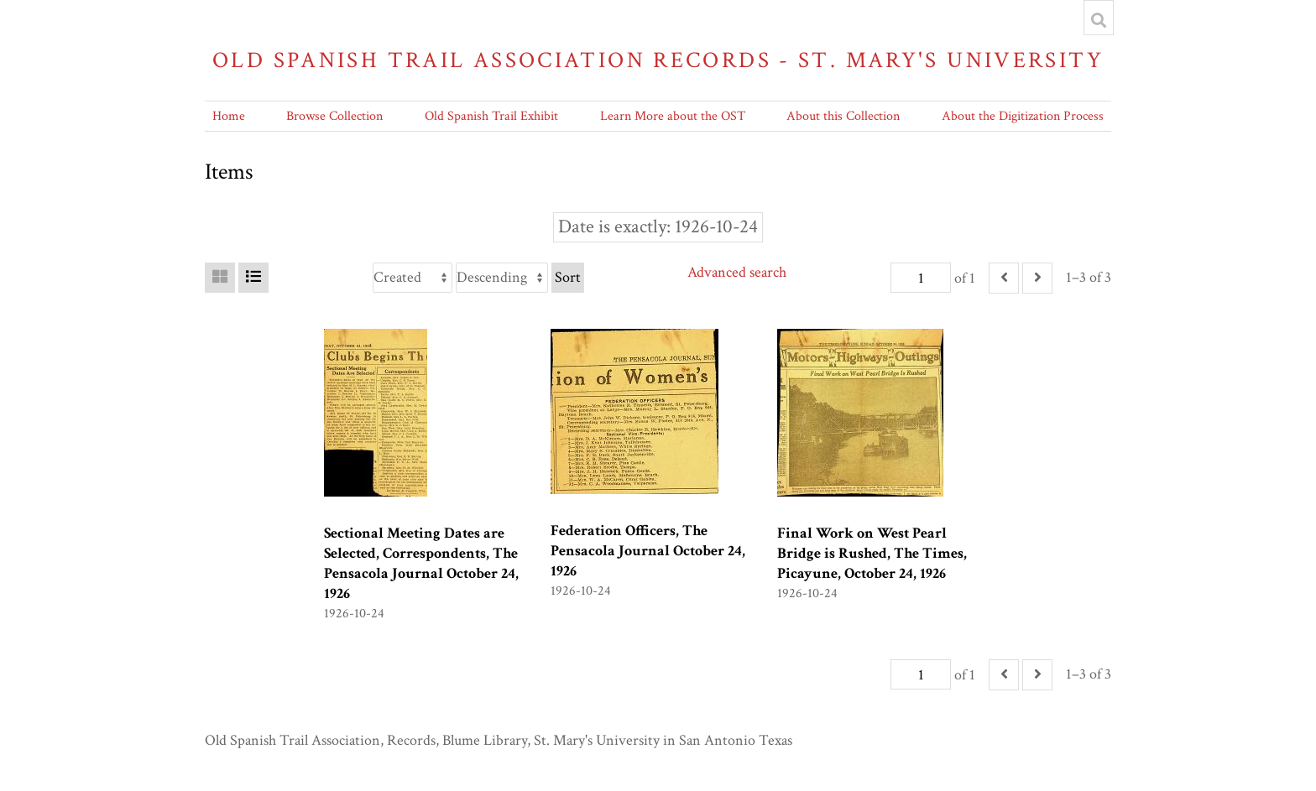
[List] (253, 278)
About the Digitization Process (1023, 116)
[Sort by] (412, 278)
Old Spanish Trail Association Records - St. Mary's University (658, 60)
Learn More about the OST (672, 116)
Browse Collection (334, 116)
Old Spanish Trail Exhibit (491, 116)
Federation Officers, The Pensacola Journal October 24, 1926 (648, 550)
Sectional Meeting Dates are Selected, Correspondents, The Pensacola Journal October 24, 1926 (421, 563)
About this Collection (843, 116)
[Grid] (220, 278)
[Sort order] (502, 278)
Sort (568, 277)
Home (228, 116)
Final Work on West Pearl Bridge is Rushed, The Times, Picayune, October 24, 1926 (872, 553)
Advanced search (736, 272)
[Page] (920, 278)
